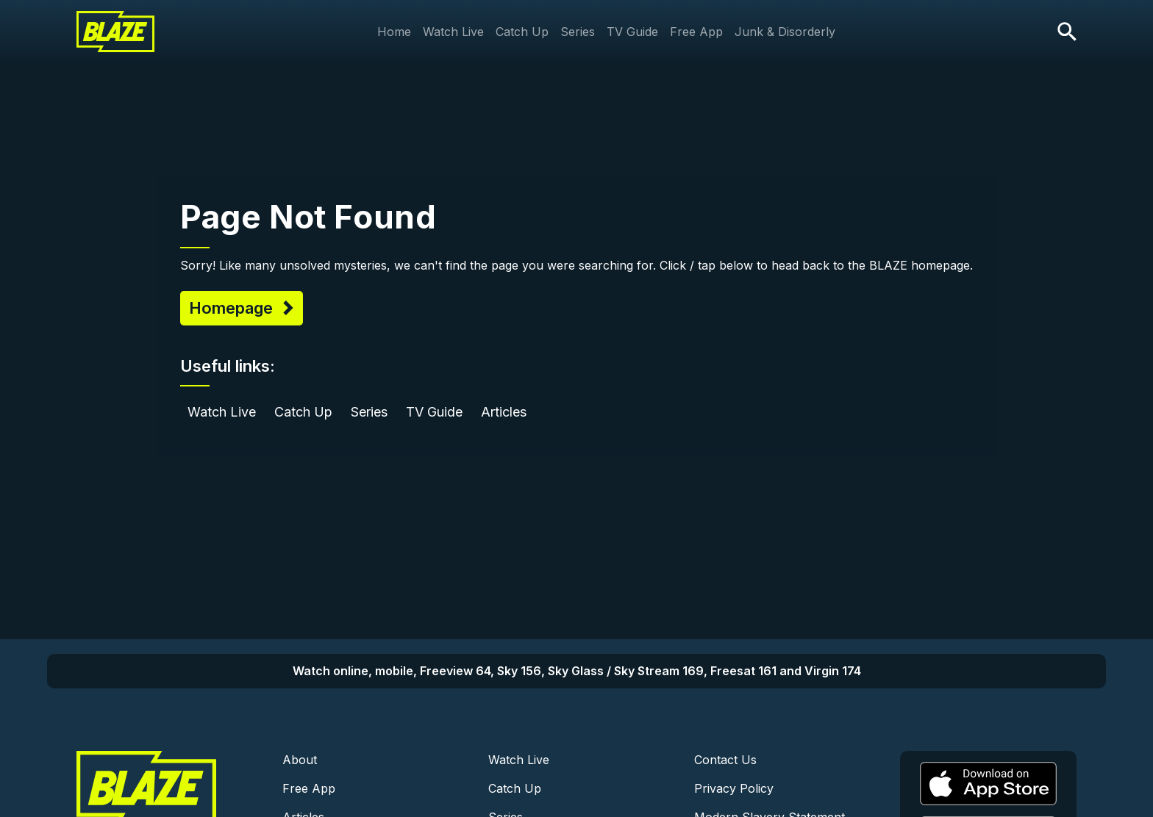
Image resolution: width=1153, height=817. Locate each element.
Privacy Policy (734, 788)
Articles (503, 412)
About (299, 759)
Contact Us (725, 759)
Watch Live (453, 31)
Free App (696, 31)
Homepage (233, 307)
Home (394, 31)
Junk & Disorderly (785, 31)
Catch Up (522, 31)
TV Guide (632, 31)
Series (577, 31)
